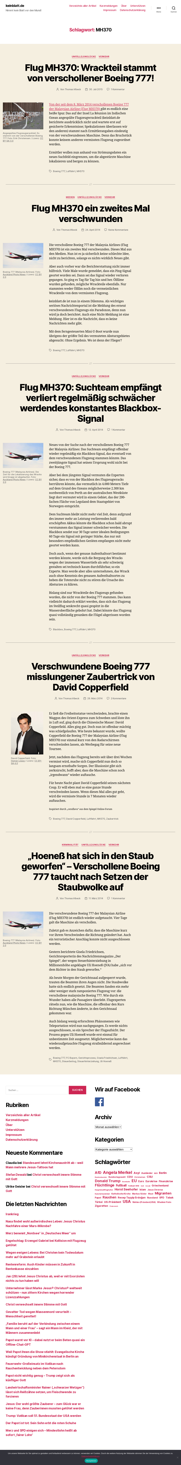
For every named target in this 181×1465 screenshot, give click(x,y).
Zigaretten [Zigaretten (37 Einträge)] (101, 1205)
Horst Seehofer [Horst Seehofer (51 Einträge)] (126, 1189)
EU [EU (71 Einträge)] (134, 1180)
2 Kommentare (118, 698)
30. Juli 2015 (96, 89)
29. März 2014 (95, 698)
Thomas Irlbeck (73, 89)
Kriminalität (70, 844)
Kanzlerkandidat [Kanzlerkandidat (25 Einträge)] (102, 1194)
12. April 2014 (95, 429)
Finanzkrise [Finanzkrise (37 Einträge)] (166, 1181)
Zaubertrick (112, 818)
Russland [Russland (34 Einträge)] (152, 1197)
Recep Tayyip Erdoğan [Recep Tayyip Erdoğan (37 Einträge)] (132, 1197)
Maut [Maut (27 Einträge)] (150, 1194)
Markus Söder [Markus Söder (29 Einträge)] (139, 1193)
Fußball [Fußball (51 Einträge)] (121, 1185)
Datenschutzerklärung (132, 10)
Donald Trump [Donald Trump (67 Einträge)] (108, 1181)
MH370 (80, 171)
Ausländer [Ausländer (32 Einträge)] (147, 1173)
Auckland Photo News (14, 274)
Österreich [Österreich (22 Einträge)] (114, 1206)
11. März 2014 (96, 898)
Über (124, 5)
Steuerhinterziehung (88, 1061)
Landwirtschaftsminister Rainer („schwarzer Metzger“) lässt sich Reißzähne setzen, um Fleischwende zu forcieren (45, 1392)
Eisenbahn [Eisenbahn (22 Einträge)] (126, 1182)
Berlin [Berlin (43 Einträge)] (163, 1173)
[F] (135, 1101)
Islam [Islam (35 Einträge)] (143, 1189)
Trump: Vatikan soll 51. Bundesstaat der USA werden (43, 1416)
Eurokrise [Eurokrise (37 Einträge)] (151, 1181)
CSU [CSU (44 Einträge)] (150, 1176)
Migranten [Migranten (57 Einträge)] (163, 1193)
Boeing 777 (59, 171)
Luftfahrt (70, 171)
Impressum (109, 10)
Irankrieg (12, 1214)
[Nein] (177, 1457)
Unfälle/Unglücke (84, 56)
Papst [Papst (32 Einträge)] (98, 1197)
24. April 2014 (92, 229)
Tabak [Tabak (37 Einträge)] (169, 1197)
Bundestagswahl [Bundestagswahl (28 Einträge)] (117, 1177)
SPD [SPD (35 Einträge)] (161, 1197)
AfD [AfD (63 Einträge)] (98, 1172)
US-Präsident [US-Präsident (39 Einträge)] (112, 1201)
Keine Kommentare (118, 229)
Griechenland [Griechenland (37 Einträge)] (160, 1185)
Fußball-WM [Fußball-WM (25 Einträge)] (133, 1186)
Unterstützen (137, 5)
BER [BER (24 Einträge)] (155, 1173)
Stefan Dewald (16, 1174)
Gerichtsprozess (87, 1057)
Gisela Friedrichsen (107, 1057)
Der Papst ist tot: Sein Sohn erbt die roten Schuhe (41, 1423)
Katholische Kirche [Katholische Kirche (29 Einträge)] (121, 1193)
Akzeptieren (91, 1461)
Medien (70, 197)
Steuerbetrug (69, 1061)
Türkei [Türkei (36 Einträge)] (99, 1201)
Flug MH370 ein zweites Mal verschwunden (90, 213)
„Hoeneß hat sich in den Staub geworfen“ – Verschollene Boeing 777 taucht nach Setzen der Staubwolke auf (90, 871)
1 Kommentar (118, 89)
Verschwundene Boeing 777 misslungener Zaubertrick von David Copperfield (91, 677)
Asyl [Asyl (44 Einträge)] (137, 1173)
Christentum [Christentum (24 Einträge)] (139, 1177)
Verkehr (104, 56)
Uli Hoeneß (106, 1061)
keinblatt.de (15, 5)
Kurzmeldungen (109, 5)
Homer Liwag (18, 760)
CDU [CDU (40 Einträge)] (130, 1176)
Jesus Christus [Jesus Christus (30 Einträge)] (155, 1189)
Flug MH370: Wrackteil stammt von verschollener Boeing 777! (90, 72)
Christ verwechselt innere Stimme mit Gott (36, 1304)
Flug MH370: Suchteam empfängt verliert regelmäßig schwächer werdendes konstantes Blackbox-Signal (91, 403)
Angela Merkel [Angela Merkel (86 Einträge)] (117, 1172)
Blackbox (58, 629)
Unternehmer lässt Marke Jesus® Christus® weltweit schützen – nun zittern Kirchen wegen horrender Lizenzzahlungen (44, 1292)
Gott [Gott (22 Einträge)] (142, 1186)
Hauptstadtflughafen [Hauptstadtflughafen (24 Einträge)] (104, 1190)
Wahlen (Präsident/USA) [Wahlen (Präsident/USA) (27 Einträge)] (144, 1202)
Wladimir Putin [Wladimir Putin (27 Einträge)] (164, 1202)
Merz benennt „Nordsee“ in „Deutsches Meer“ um (41, 1233)
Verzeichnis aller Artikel (82, 5)
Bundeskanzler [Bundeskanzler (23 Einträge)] (101, 1177)
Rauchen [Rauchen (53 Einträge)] (109, 1197)
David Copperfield (75, 818)
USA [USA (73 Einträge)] (127, 1201)
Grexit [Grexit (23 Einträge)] (147, 1186)
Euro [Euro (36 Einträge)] (141, 1181)
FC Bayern (71, 1057)
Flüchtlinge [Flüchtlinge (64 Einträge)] (104, 1185)
